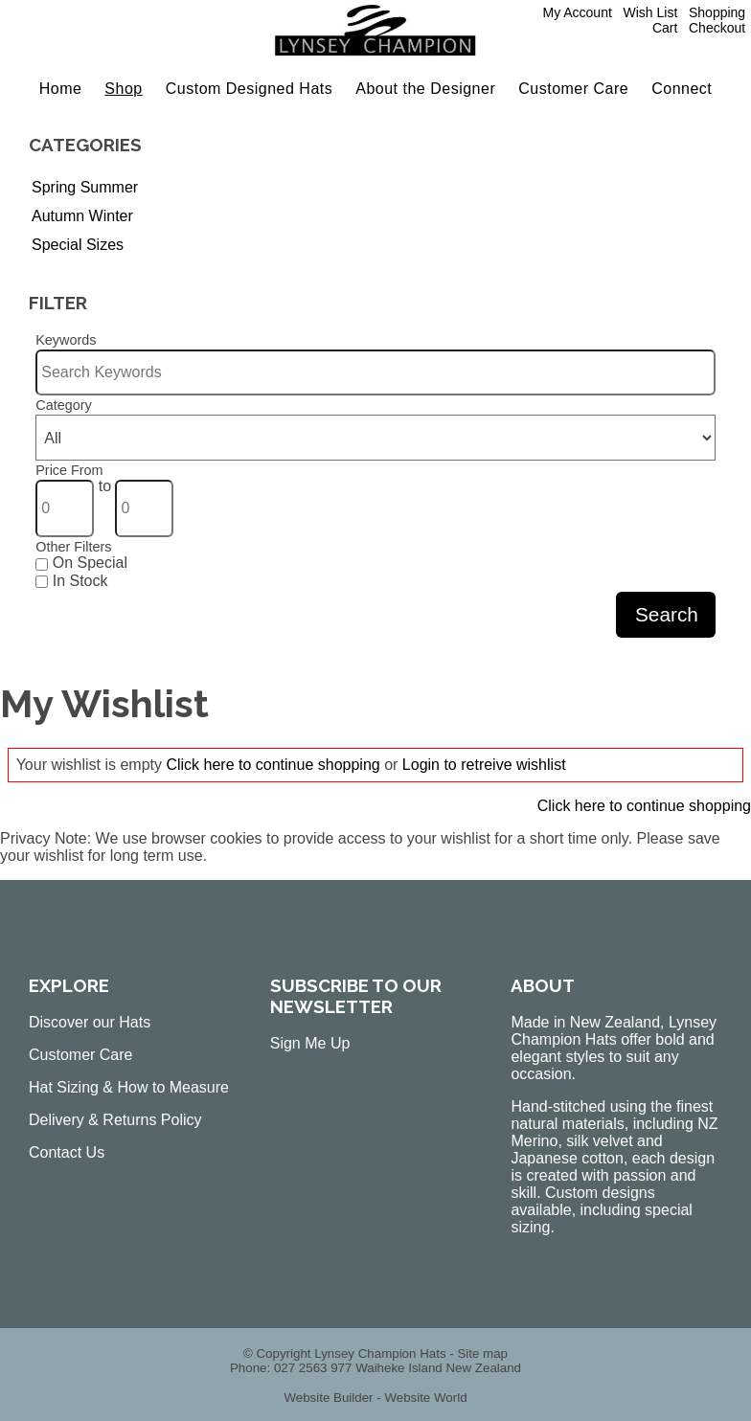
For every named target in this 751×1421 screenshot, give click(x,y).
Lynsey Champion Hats (379, 1353)
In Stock (71, 581)
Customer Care (573, 88)
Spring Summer (85, 187)
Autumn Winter (82, 216)
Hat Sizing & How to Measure (129, 1087)
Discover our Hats (89, 1022)
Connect (681, 88)
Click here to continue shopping (272, 764)
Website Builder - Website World (375, 1397)
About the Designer (425, 88)
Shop (123, 88)
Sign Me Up (310, 1043)
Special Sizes (78, 245)
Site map (482, 1353)
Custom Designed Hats (249, 88)
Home (60, 88)
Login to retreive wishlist (484, 764)
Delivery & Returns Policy (115, 1120)
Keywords (65, 340)
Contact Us (66, 1152)
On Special (81, 562)
